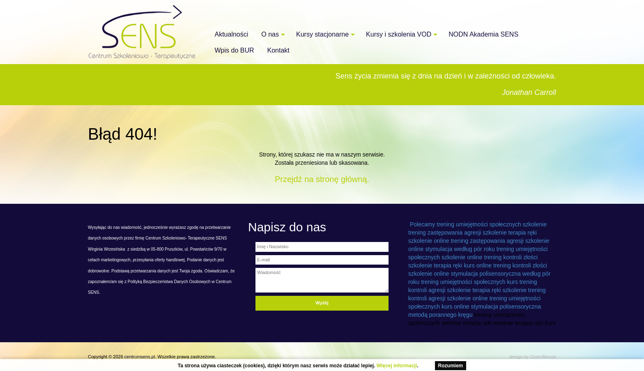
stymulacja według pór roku (460, 249)
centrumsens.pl (139, 356)
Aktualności (231, 34)
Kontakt (278, 50)
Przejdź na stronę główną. (322, 179)
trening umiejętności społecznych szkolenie (492, 224)
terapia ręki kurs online (463, 265)
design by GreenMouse (532, 356)
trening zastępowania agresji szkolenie (457, 232)
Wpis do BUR (234, 50)
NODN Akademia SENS (483, 34)
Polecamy (422, 224)
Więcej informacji (397, 366)
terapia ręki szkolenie (499, 290)
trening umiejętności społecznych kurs (469, 282)
